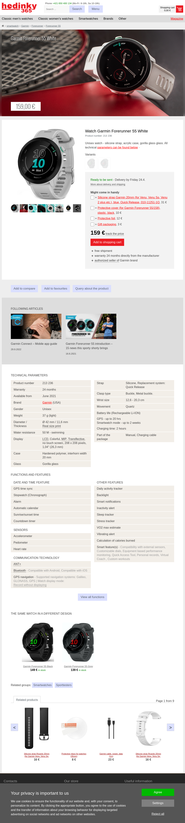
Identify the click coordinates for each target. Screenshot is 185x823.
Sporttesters (64, 685)
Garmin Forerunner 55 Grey (78, 666)
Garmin (25, 26)
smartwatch (12, 26)
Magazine (177, 18)
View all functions (92, 597)
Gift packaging (107, 224)
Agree (158, 792)
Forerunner (37, 26)
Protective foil (106, 218)
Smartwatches (42, 685)
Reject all (158, 814)
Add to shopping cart (107, 242)
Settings (157, 803)
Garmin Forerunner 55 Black (38, 666)
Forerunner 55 (53, 26)
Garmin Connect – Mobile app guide (34, 343)
